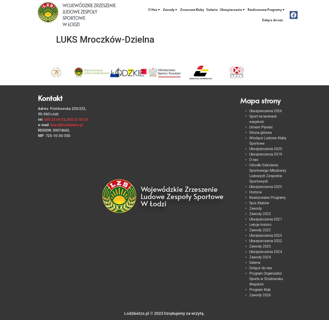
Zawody (170, 10)
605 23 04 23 (54, 119)
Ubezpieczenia (232, 10)
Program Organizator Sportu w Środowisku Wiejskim (266, 278)
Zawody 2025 (260, 246)
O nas (253, 160)
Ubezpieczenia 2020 (265, 149)
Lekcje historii (260, 225)
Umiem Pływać (261, 127)
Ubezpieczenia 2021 (265, 219)
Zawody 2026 (260, 295)
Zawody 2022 (260, 230)
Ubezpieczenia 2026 (265, 111)
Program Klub (260, 290)
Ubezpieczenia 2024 (265, 252)
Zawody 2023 (260, 214)
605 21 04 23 (77, 119)
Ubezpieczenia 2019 (265, 154)
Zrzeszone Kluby (192, 9)
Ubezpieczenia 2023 (265, 187)
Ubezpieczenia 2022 (265, 241)
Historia (255, 192)
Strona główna (260, 132)
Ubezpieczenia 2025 (265, 235)
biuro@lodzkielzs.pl (66, 125)
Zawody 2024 (260, 257)
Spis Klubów (259, 203)
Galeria (212, 9)
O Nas (154, 10)
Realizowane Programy (266, 10)
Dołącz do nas (272, 20)
